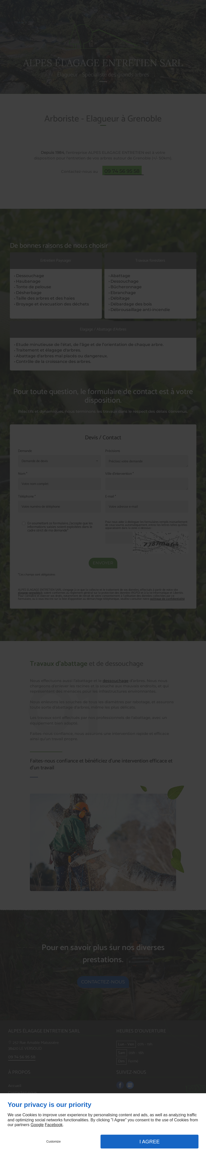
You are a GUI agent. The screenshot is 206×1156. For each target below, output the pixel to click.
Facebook (54, 1125)
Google (37, 1125)
